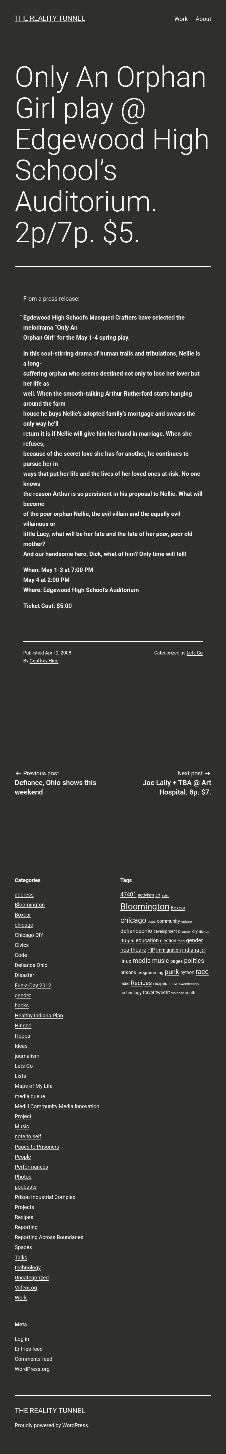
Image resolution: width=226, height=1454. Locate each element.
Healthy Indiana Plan (39, 1015)
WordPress (75, 1425)
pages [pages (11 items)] (176, 961)
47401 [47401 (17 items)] (128, 894)
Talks (21, 1257)
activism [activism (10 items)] (146, 895)
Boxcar (23, 915)
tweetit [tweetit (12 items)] (162, 992)
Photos (23, 1177)
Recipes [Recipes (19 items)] (141, 982)
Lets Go (195, 653)
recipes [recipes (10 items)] (160, 983)
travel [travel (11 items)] (148, 992)
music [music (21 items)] (160, 960)
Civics (22, 945)
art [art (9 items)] (157, 895)
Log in (22, 1339)
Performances (31, 1167)
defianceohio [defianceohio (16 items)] (136, 931)
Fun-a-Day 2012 (33, 985)
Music (22, 1126)
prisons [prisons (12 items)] (128, 972)
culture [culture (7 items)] (186, 922)
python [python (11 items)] (187, 972)
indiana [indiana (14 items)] (190, 950)
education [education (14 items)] (147, 940)
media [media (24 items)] (141, 960)
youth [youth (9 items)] (190, 992)
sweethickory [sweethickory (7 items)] (189, 984)
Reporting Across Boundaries (49, 1237)
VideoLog (26, 1287)
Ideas (21, 1046)
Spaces (23, 1247)
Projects (24, 1207)
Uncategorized (32, 1277)
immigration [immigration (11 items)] (168, 950)
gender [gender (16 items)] (194, 940)
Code (21, 955)
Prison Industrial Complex (45, 1197)
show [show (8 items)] (173, 983)
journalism (27, 1056)
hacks (22, 1005)
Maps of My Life (34, 1086)
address (24, 895)
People (23, 1157)
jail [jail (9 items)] (203, 950)
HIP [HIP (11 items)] (151, 950)
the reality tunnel (50, 18)
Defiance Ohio (31, 965)
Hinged (23, 1025)
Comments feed (33, 1359)
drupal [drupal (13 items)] (127, 940)
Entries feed (29, 1349)
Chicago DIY (29, 935)
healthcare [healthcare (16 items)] (133, 950)
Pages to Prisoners (37, 1147)
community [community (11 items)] (168, 921)
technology (28, 1267)
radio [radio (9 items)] (124, 983)
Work (181, 18)
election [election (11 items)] (168, 940)
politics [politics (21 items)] (194, 960)
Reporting (26, 1227)
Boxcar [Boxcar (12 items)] (178, 908)
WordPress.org (32, 1369)
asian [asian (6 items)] (166, 895)
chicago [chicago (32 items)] (133, 920)
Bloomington (30, 905)
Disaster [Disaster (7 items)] (184, 932)
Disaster (24, 975)
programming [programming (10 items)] (150, 972)
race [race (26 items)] (202, 972)
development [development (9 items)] (165, 931)
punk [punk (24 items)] (172, 972)
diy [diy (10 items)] (195, 931)
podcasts (25, 1187)
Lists (20, 1076)
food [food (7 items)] (181, 941)
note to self (28, 1136)
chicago (24, 925)
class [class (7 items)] (152, 922)
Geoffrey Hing (44, 661)
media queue (30, 1096)
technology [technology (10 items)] (131, 992)
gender (23, 995)
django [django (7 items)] (204, 932)
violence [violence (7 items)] (177, 993)
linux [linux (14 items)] (125, 961)
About (203, 18)
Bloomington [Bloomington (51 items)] (145, 907)
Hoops (22, 1036)
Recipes (24, 1217)
